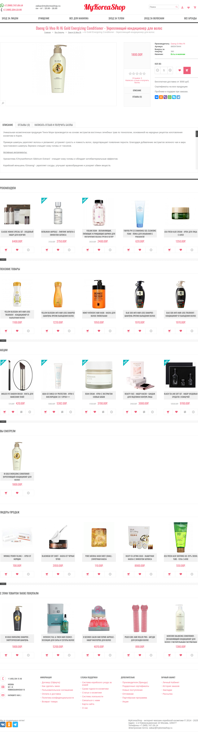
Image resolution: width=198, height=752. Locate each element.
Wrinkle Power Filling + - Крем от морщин (17, 557)
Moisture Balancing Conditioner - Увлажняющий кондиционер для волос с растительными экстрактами (181, 639)
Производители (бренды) (135, 682)
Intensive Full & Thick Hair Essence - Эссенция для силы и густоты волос (58, 638)
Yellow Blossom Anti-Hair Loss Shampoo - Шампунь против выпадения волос (58, 314)
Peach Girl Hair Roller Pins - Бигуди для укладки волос (140, 638)
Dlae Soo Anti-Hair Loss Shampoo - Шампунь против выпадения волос (140, 314)
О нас (85, 708)
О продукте (28, 250)
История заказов (171, 686)
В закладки (179, 70)
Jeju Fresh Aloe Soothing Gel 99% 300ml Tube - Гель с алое (181, 557)
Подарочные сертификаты (135, 686)
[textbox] (164, 7)
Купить (187, 70)
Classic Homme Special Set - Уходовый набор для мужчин (17, 233)
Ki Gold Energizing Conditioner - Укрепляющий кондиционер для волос (17, 476)
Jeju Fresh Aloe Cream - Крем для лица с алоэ (180, 233)
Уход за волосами (154, 18)
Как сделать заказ (51, 686)
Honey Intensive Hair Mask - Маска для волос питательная (99, 314)
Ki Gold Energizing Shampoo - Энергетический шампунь (17, 638)
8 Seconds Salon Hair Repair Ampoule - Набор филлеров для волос (99, 638)
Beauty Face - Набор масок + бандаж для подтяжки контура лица (140, 395)
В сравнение (21, 412)
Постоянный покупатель (182, 7)
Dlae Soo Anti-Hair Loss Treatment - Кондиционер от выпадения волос (181, 314)
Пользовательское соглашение (57, 690)
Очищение (43, 18)
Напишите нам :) (14, 695)
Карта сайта (88, 704)
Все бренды (59, 32)
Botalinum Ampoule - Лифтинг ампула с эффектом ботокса (58, 233)
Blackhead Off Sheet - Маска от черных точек (58, 557)
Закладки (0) (188, 7)
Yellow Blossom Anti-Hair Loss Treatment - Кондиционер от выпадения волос (17, 314)
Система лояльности (92, 696)
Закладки (167, 690)
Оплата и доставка (51, 694)
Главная (47, 32)
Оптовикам (128, 694)
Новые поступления (132, 690)
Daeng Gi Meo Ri (74, 32)
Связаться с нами (91, 700)
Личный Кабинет (171, 682)
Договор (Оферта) (51, 682)
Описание (137, 90)
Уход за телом (116, 18)
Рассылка (167, 694)
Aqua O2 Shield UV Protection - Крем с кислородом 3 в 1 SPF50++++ (58, 395)
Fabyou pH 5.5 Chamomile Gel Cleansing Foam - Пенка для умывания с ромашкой (140, 233)
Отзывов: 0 (137, 78)
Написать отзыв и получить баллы (137, 81)
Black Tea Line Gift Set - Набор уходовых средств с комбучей (181, 395)
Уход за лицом (10, 18)
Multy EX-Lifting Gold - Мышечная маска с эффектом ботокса (140, 557)
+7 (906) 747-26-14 (13, 5)
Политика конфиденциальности (58, 697)
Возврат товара (49, 701)
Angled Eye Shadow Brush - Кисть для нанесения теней (17, 395)
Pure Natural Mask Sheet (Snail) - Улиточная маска (98, 557)
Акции (125, 701)
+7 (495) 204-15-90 (12, 9)
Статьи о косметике (92, 692)
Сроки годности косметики (95, 689)
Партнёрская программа (134, 697)
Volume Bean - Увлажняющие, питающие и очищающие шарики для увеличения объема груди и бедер (99, 233)
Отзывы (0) (137, 96)
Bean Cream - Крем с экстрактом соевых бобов (99, 395)
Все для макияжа (78, 18)
